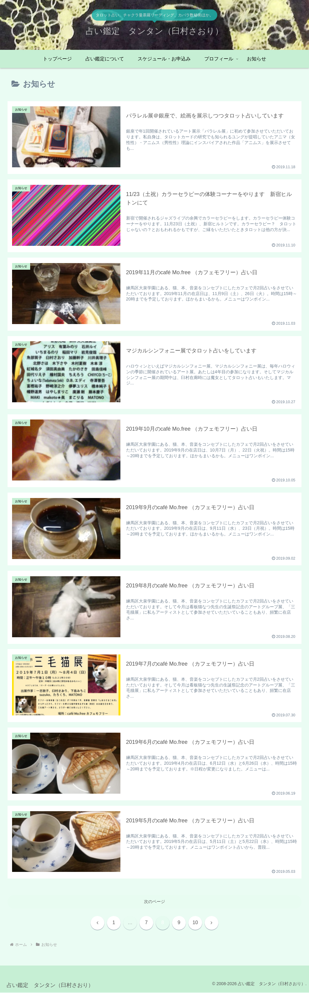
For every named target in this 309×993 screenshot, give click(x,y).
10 (195, 922)
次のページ (154, 901)
